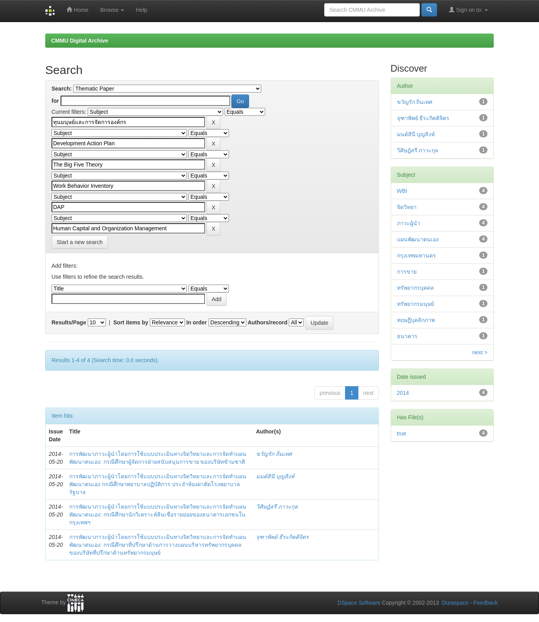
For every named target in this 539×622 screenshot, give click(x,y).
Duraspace (455, 603)
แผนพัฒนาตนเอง (418, 239)
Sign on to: (468, 9)
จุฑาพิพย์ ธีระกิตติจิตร (282, 537)
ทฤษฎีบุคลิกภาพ (416, 320)
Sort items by (130, 322)
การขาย (407, 271)
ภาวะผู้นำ (408, 223)
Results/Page (69, 322)
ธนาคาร (407, 336)
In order (196, 322)
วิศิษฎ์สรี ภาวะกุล (277, 507)
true (401, 433)
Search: (62, 88)
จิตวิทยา (407, 207)
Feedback (486, 603)
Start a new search (80, 242)
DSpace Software (359, 603)
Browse (112, 10)
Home (77, 9)
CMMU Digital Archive (79, 40)
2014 (403, 393)
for (55, 101)
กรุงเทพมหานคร (416, 255)
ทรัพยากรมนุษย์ (415, 304)
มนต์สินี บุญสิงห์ (275, 476)
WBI (402, 191)
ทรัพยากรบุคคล (415, 288)
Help (141, 10)
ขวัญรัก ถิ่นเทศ (274, 454)
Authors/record (267, 322)
